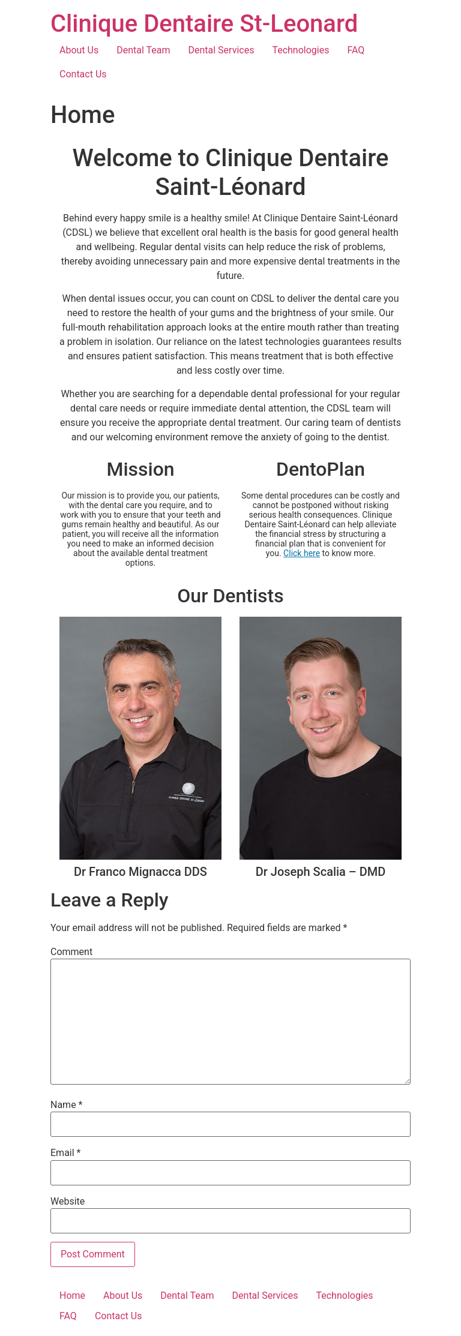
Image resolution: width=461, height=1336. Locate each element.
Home (72, 1295)
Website (67, 1201)
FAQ (355, 50)
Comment (71, 952)
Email (65, 1153)
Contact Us (83, 74)
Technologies (300, 50)
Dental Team (143, 50)
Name (66, 1105)
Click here (301, 553)
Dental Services (221, 50)
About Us (78, 50)
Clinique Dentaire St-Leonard (204, 24)
